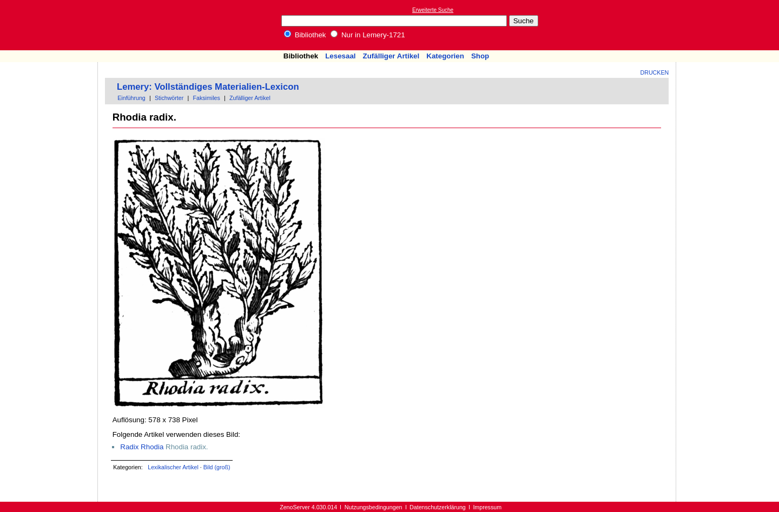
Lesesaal (340, 56)
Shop (480, 56)
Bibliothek (305, 35)
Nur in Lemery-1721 (368, 35)
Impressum (487, 507)
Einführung (131, 98)
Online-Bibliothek (51, 25)
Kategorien (445, 56)
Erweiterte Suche (432, 10)
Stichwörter (169, 98)
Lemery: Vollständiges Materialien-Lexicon (208, 87)
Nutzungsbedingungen (373, 507)
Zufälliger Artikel (391, 56)
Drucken (655, 72)
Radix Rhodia (141, 447)
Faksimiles (206, 98)
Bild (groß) (216, 467)
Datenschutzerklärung (438, 507)
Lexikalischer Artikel (173, 467)
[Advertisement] (729, 25)
